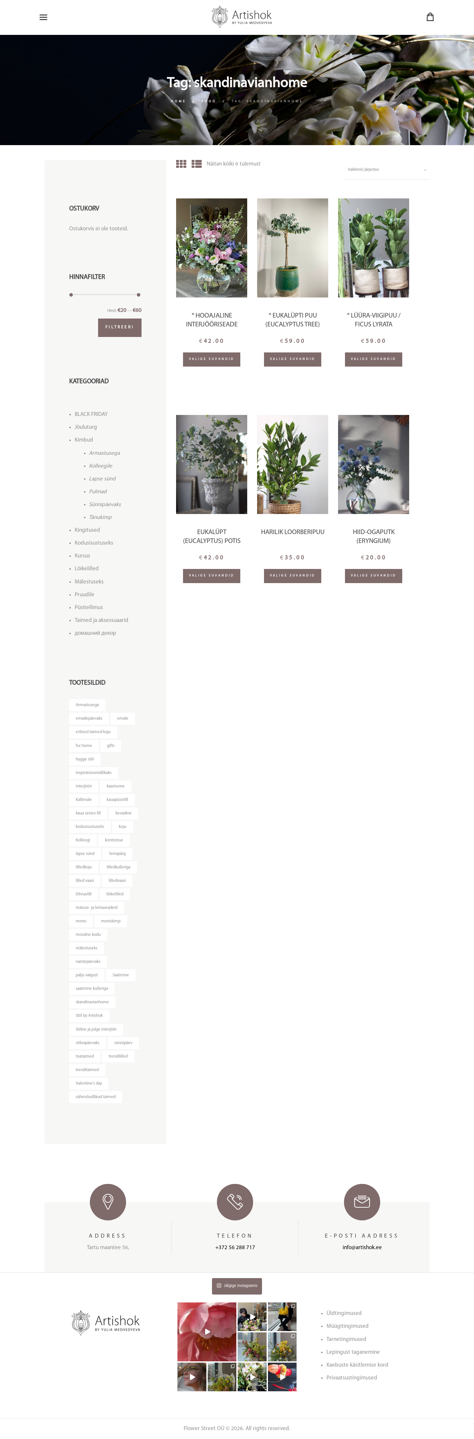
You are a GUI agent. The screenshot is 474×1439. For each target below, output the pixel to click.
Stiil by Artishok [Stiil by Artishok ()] (89, 1016)
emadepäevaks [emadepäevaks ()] (89, 718)
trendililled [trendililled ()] (118, 1056)
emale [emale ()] (122, 718)
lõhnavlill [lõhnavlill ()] (84, 894)
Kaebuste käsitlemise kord (357, 1365)
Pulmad (98, 492)
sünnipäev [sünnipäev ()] (123, 1043)
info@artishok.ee (362, 1247)
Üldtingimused (344, 1313)
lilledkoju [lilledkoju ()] (84, 867)
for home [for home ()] (84, 746)
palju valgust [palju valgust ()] (87, 975)
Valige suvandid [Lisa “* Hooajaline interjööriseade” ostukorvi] (212, 359)
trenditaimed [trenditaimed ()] (87, 1070)
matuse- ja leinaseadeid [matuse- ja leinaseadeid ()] (97, 908)
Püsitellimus (89, 607)
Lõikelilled (87, 569)
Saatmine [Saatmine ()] (121, 975)
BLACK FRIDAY (91, 414)
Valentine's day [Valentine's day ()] (89, 1083)
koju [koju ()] (122, 827)
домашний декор (95, 633)
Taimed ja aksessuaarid (101, 620)
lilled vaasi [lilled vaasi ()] (85, 881)
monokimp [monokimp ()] (110, 921)
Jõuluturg (86, 427)
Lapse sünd (102, 479)
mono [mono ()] (81, 921)
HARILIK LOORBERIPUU (293, 532)
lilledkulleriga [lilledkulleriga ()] (118, 867)
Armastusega (104, 453)
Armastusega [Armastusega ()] (87, 705)
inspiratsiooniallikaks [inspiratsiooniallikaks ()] (94, 773)
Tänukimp (100, 517)
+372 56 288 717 (235, 1247)
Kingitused (87, 530)
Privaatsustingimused (352, 1378)
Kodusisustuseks (94, 543)
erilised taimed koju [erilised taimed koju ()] (93, 732)
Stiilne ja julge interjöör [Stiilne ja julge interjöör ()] (96, 1029)
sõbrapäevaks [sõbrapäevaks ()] (87, 1043)
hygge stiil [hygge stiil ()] (85, 759)
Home (178, 101)
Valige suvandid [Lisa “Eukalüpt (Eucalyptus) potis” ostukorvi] (212, 576)
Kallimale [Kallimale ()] (84, 800)
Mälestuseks (89, 582)
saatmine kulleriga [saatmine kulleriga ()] (92, 989)
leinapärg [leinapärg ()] (117, 854)
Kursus (82, 556)
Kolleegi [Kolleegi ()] (83, 840)
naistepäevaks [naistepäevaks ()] (88, 962)
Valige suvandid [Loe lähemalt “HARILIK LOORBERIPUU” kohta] (293, 576)
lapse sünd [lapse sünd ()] (85, 854)
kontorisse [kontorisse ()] (114, 840)
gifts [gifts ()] (111, 746)
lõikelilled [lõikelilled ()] (114, 894)
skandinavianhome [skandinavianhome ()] (92, 1002)
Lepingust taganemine (353, 1352)
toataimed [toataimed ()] (85, 1056)
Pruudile (84, 595)
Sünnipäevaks (105, 504)
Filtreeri (119, 327)
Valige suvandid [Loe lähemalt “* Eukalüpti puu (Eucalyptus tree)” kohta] (293, 359)
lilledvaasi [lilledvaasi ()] (117, 881)
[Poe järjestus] (387, 170)
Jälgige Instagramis (237, 1285)
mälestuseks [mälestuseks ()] (86, 948)
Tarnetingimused (346, 1339)
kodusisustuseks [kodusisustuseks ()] (90, 827)
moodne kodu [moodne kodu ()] (88, 935)
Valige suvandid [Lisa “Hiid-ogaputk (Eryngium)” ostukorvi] (374, 576)
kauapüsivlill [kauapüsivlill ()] (117, 800)
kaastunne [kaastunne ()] (116, 786)
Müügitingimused (348, 1326)
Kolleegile (100, 466)
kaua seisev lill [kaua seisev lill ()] (88, 813)
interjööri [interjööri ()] (84, 786)
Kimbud (84, 440)
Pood (209, 101)
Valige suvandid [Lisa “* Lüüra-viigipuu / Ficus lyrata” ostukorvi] (374, 359)
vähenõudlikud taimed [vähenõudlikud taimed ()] (96, 1097)
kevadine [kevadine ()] (124, 813)
